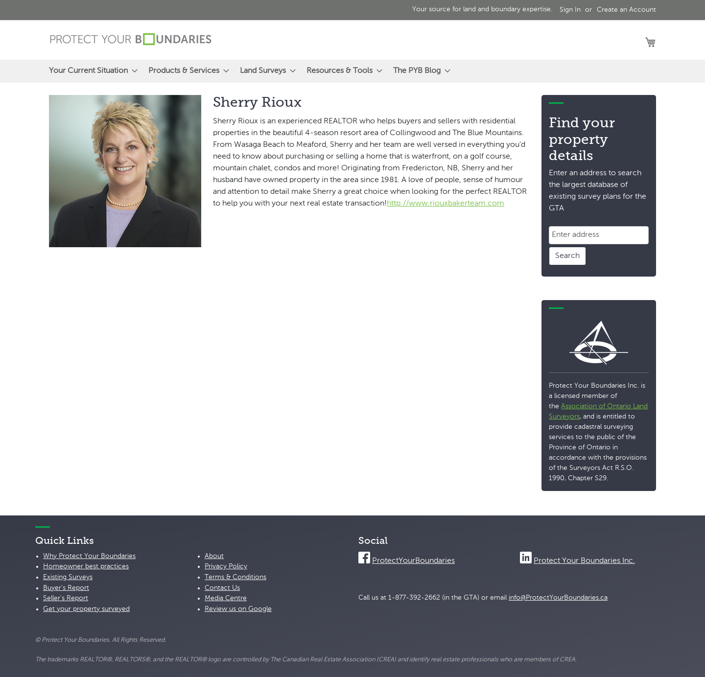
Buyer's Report (66, 587)
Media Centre (226, 598)
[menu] (352, 71)
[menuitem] (90, 71)
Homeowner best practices (86, 566)
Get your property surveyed (86, 609)
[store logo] (130, 39)
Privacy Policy (226, 566)
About (214, 556)
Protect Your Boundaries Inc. (584, 561)
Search (567, 256)
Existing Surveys (68, 577)
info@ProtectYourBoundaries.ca (558, 597)
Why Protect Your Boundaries (89, 556)
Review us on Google (238, 609)
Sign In (570, 9)
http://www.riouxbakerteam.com (445, 204)
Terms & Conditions (235, 577)
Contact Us (222, 587)
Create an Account (626, 9)
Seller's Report (65, 598)
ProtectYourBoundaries (413, 561)
